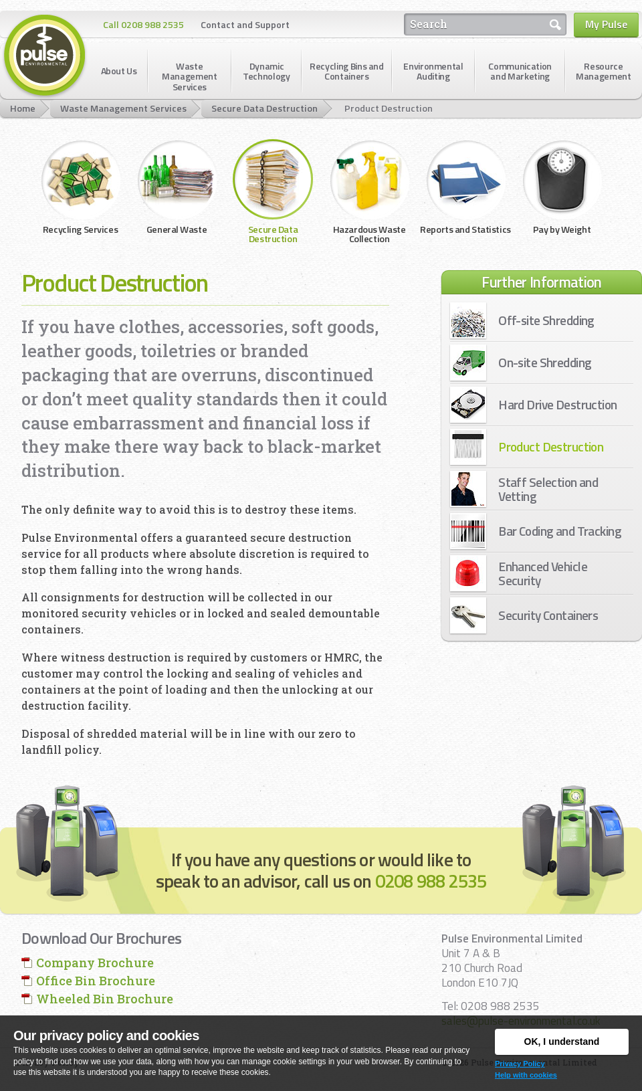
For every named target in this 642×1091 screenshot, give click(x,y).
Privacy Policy (520, 1064)
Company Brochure (95, 963)
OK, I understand (562, 1041)
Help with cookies (526, 1075)
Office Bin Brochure (95, 981)
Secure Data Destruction (264, 108)
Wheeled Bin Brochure (104, 999)
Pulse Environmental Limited (45, 56)
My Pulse (606, 24)
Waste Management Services (123, 108)
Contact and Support (245, 24)
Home (22, 108)
